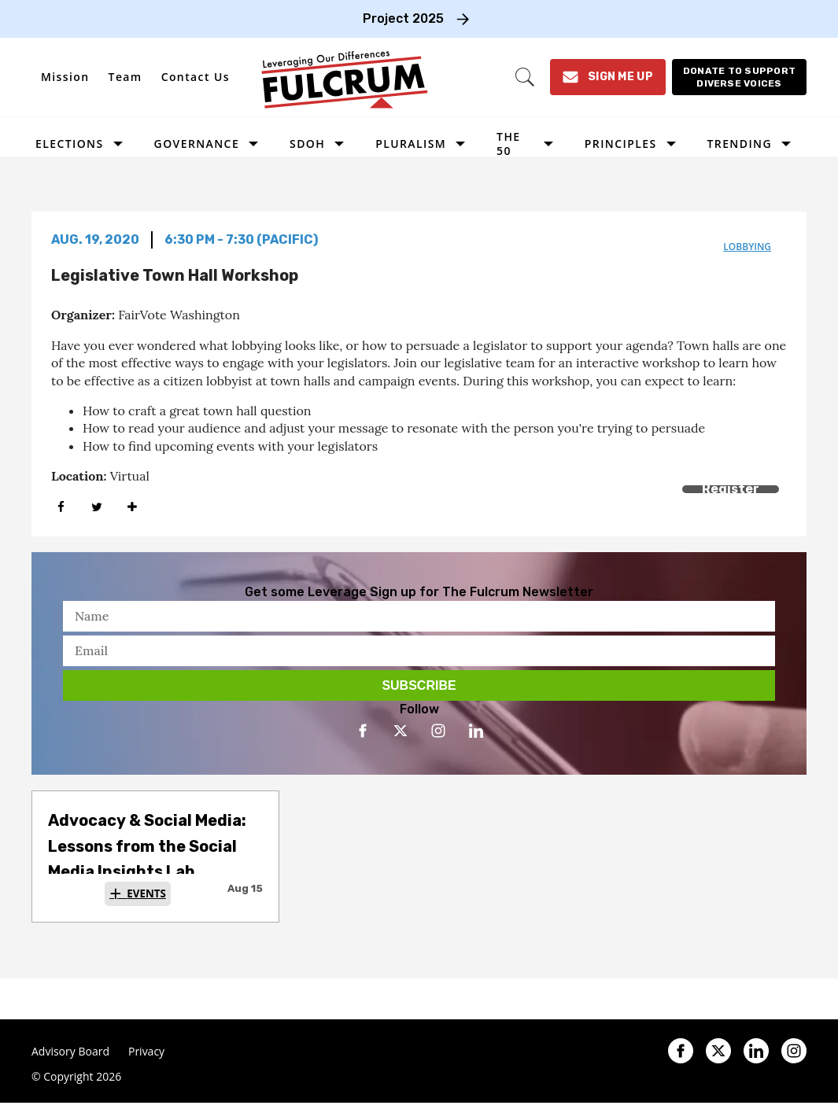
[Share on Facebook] (61, 507)
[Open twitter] (400, 730)
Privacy (146, 1051)
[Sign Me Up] (608, 77)
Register (730, 488)
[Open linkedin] (476, 730)
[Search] (524, 77)
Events (146, 893)
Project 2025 (403, 18)
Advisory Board (70, 1051)
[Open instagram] (438, 730)
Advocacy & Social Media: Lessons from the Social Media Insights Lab (147, 846)
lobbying (747, 246)
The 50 (508, 143)
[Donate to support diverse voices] (739, 77)
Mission (65, 76)
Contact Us (195, 76)
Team (125, 76)
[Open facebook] (362, 730)
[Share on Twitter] (96, 507)
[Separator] (132, 507)
